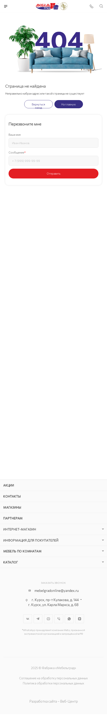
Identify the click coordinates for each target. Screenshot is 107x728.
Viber (58, 618)
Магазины (12, 507)
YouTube (48, 618)
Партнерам (13, 518)
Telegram (38, 618)
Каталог (10, 562)
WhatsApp (69, 618)
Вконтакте (27, 618)
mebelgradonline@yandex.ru (56, 590)
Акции (8, 485)
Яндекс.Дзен (79, 618)
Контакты (12, 496)
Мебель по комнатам (22, 551)
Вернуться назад (38, 105)
